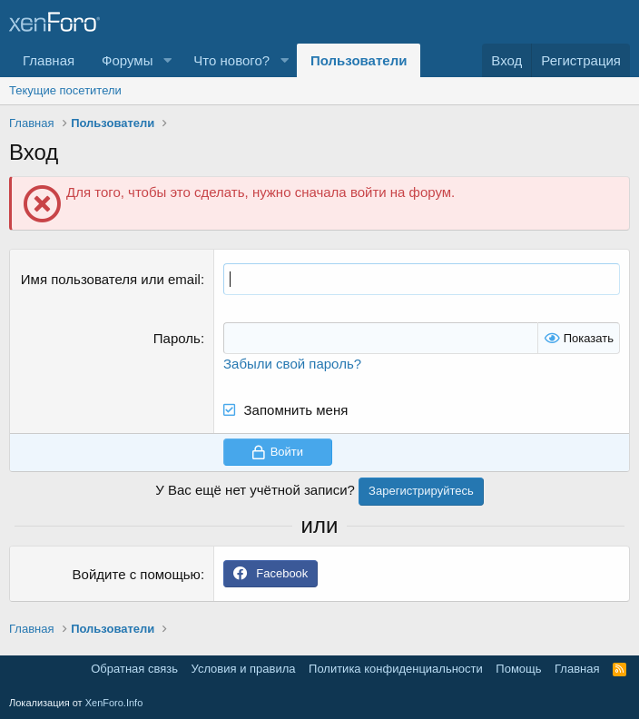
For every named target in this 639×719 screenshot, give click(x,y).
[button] (167, 60)
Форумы (127, 60)
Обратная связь (134, 668)
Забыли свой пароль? (292, 363)
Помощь (518, 668)
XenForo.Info (114, 702)
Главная (48, 60)
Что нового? (231, 60)
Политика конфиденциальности (396, 668)
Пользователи (358, 60)
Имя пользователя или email (111, 279)
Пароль (177, 338)
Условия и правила (244, 668)
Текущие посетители (65, 90)
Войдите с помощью (137, 574)
